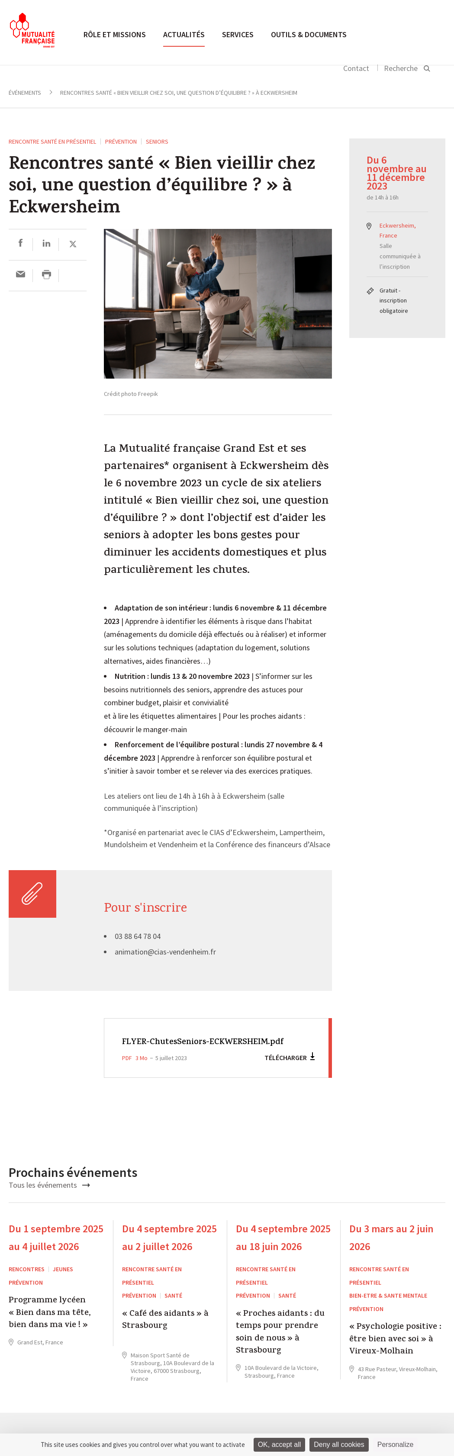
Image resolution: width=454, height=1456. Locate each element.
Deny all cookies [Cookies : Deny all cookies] (339, 1444)
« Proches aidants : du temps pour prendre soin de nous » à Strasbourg (280, 1346)
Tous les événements (49, 1198)
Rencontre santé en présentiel (52, 141)
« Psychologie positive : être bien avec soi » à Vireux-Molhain (395, 1353)
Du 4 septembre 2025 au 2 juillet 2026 (169, 1250)
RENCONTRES (27, 1282)
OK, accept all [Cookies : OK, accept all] (279, 1444)
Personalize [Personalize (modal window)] (395, 1444)
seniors (157, 141)
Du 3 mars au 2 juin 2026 (391, 1250)
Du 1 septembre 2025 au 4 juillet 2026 (56, 1250)
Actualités (184, 34)
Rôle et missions (115, 34)
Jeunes (63, 1282)
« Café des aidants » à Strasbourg (165, 1333)
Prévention (121, 141)
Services (238, 34)
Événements (25, 92)
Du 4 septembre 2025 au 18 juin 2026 (283, 1250)
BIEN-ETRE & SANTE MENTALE (388, 1309)
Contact (356, 68)
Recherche (401, 68)
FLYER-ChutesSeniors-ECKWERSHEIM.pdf (169, 1049)
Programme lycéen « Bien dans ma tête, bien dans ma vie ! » (50, 1326)
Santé (173, 1309)
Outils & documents (309, 34)
